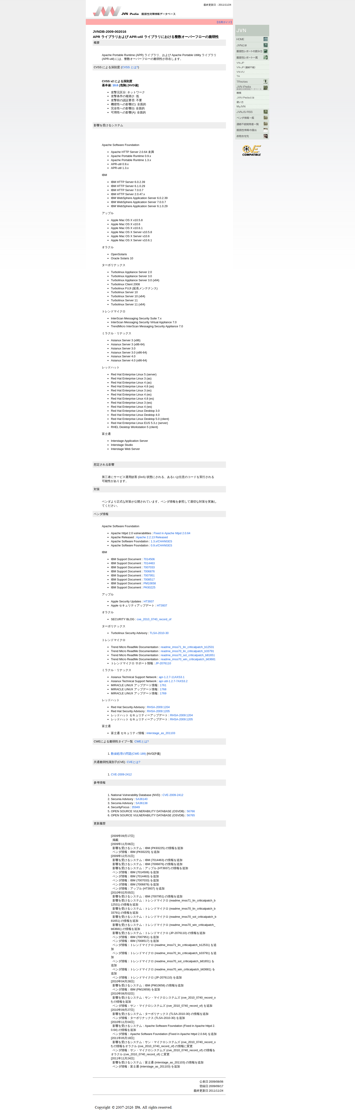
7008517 (149, 579)
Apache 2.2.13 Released (152, 537)
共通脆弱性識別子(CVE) (109, 762)
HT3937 (149, 601)
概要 (97, 42)
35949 (136, 807)
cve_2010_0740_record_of (154, 619)
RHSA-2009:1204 (158, 707)
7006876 (149, 571)
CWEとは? (141, 741)
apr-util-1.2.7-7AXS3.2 (173, 681)
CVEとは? (133, 762)
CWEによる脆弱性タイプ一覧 (113, 741)
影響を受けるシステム (108, 125)
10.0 (115, 85)
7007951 (149, 575)
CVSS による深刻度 (107, 67)
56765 (191, 815)
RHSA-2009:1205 (158, 711)
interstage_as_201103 (160, 733)
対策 (97, 489)
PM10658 (150, 583)
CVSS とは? (130, 67)
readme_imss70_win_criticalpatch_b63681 (188, 659)
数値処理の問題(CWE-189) (128, 753)
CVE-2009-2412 (121, 774)
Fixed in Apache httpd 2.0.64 (172, 533)
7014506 (149, 559)
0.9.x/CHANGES (161, 545)
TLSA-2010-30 (159, 633)
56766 (191, 811)
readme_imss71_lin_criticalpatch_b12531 (187, 647)
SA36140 (142, 799)
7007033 (149, 567)
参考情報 (100, 782)
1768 (163, 689)
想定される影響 (104, 464)
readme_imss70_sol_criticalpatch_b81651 (188, 655)
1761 (163, 685)
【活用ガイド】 (224, 22)
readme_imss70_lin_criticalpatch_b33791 (187, 651)
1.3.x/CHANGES (161, 541)
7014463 (149, 563)
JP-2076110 (163, 663)
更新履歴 (100, 823)
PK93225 (150, 587)
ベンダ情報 (101, 514)
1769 (163, 693)
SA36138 (142, 803)
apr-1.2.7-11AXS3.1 (172, 677)
